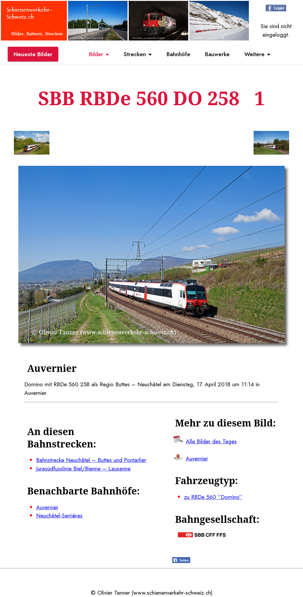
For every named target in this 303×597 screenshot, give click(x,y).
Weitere (254, 54)
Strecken (135, 54)
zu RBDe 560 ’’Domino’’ (213, 497)
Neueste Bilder (33, 54)
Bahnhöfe (178, 54)
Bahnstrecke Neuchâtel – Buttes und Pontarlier (91, 460)
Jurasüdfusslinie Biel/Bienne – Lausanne (83, 468)
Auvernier (47, 507)
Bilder (96, 54)
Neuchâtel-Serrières (59, 515)
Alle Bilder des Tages (211, 441)
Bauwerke (217, 54)
